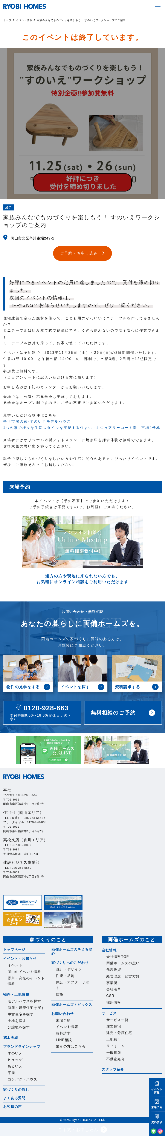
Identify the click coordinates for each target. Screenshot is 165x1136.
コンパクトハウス (22, 1079)
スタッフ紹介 (113, 1069)
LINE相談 (64, 1040)
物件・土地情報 (16, 994)
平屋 (11, 1073)
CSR (110, 996)
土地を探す (17, 1021)
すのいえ (15, 1053)
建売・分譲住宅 (119, 1033)
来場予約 (63, 1020)
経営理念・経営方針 (123, 976)
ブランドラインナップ (21, 1046)
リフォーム (115, 1046)
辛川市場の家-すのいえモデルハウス (37, 421)
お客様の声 (12, 1106)
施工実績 (10, 1037)
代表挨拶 (113, 970)
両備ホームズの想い (123, 963)
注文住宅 (113, 1026)
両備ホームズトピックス (71, 1004)
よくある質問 (14, 1098)
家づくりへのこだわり (70, 962)
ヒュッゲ (15, 1060)
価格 (59, 994)
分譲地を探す (19, 1027)
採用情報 (113, 1002)
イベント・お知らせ (20, 958)
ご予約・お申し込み (82, 1129)
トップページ (14, 949)
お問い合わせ (62, 1013)
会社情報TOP (117, 956)
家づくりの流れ (16, 1089)
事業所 (112, 983)
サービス (109, 1013)
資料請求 (63, 1033)
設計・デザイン (69, 969)
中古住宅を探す (21, 1014)
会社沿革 (113, 989)
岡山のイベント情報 (24, 972)
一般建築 (113, 1052)
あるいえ (15, 1066)
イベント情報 (67, 1027)
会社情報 (109, 950)
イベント (15, 965)
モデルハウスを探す (24, 1001)
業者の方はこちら (71, 1046)
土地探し (113, 1039)
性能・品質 (65, 976)
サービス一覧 (117, 1020)
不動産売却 (115, 1059)
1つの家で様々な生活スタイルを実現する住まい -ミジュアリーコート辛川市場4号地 (81, 428)
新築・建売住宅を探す (26, 1007)
